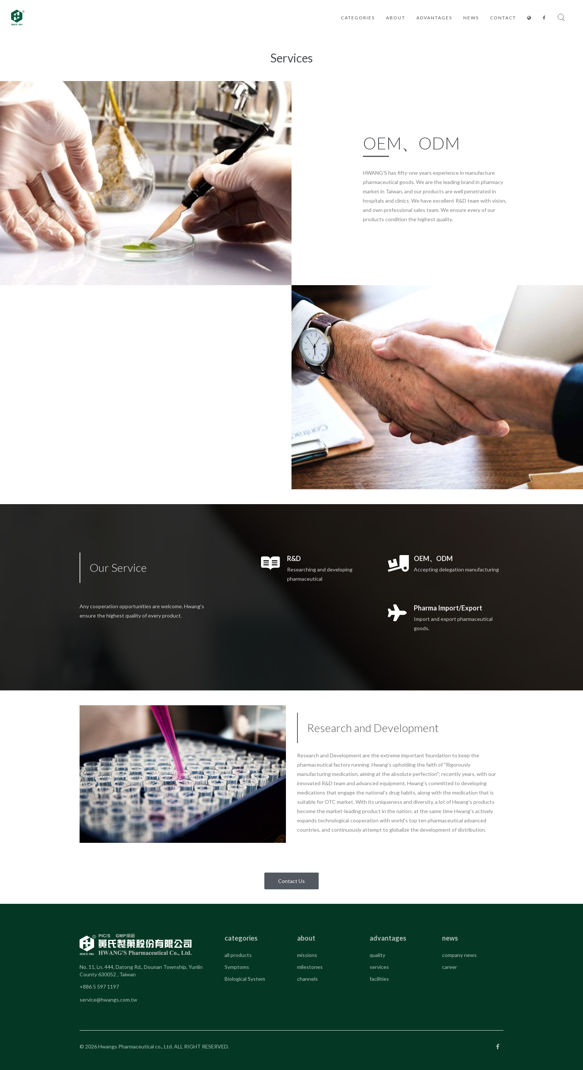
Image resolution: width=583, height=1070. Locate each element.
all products (238, 955)
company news (459, 955)
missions (307, 955)
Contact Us (291, 881)
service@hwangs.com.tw (108, 999)
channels (307, 979)
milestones (310, 967)
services (379, 967)
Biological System (245, 979)
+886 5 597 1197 (99, 986)
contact (503, 17)
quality (377, 955)
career (449, 967)
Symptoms (237, 967)
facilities (379, 979)
